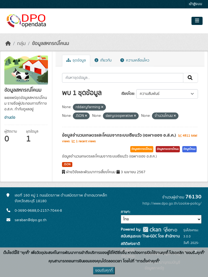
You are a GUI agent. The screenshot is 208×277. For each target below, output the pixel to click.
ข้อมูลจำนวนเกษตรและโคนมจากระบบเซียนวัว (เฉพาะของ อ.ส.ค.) (119, 135)
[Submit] (190, 78)
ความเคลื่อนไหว (134, 60)
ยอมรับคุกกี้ (104, 270)
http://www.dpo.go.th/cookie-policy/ (172, 203)
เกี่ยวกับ (103, 60)
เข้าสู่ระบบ (195, 4)
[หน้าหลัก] (8, 43)
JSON (67, 164)
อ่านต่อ (9, 117)
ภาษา (125, 212)
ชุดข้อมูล (76, 60)
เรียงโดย (127, 93)
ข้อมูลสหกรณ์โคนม (50, 43)
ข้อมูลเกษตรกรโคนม (168, 149)
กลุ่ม (21, 43)
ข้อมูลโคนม (189, 149)
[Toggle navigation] (197, 21)
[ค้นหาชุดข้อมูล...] (123, 78)
